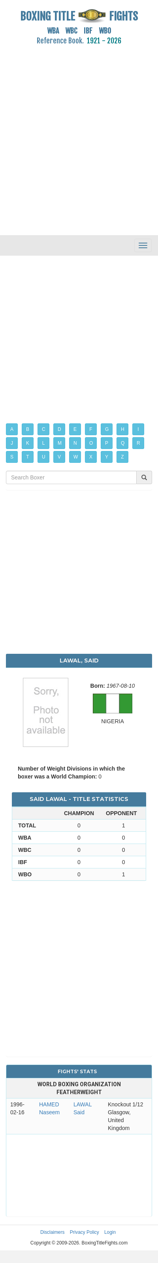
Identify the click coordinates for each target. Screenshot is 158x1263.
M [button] (60, 443)
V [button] (59, 457)
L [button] (43, 443)
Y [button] (106, 457)
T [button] (27, 457)
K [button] (27, 443)
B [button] (27, 429)
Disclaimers (52, 1232)
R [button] (138, 443)
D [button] (59, 429)
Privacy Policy (84, 1232)
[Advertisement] (74, 136)
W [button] (75, 457)
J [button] (12, 443)
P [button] (106, 443)
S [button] (11, 457)
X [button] (90, 457)
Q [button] (122, 443)
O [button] (91, 443)
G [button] (107, 429)
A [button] (11, 429)
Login (110, 1232)
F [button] (90, 429)
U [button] (43, 457)
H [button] (122, 429)
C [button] (43, 429)
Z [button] (122, 457)
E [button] (75, 429)
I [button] (138, 429)
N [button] (75, 443)
